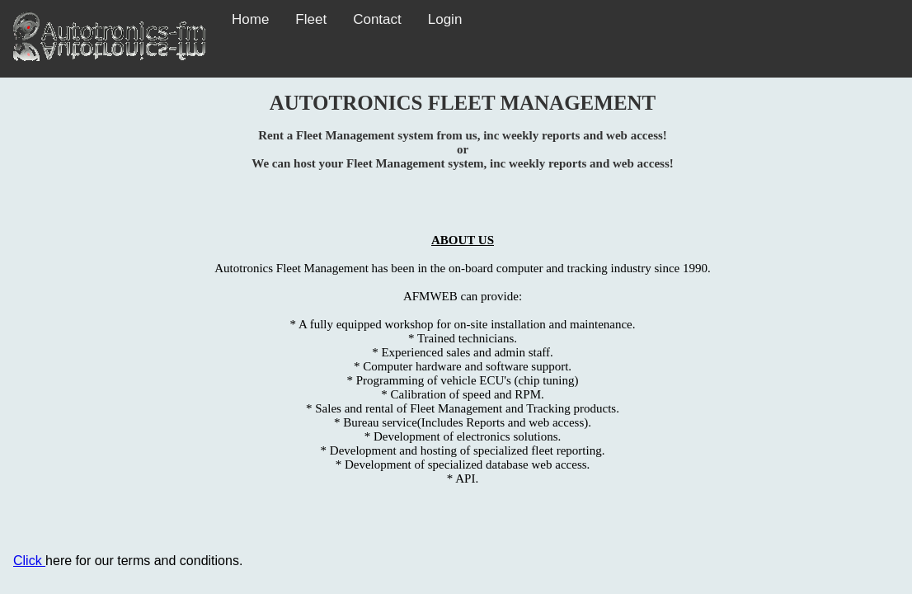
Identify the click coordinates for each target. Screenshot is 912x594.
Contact (377, 19)
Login (445, 19)
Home (250, 19)
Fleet (311, 19)
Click (29, 561)
